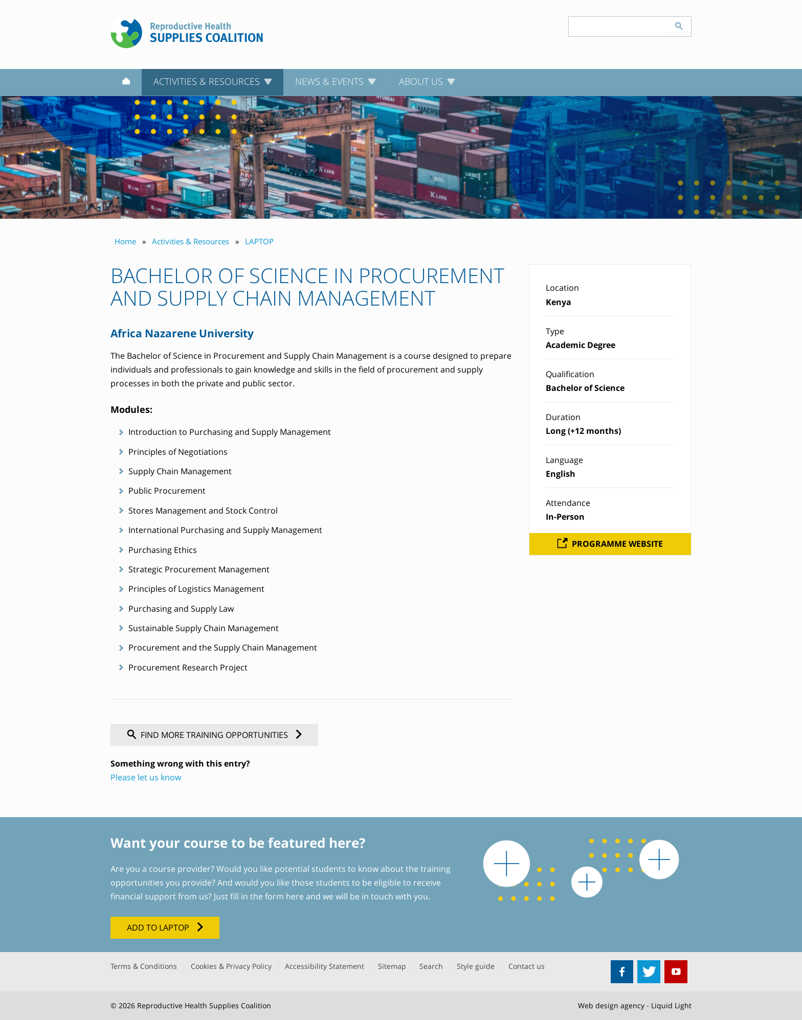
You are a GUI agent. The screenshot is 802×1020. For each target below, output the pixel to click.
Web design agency (611, 1005)
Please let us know (145, 777)
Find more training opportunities (214, 734)
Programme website (617, 543)
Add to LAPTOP (158, 927)
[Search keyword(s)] (618, 26)
